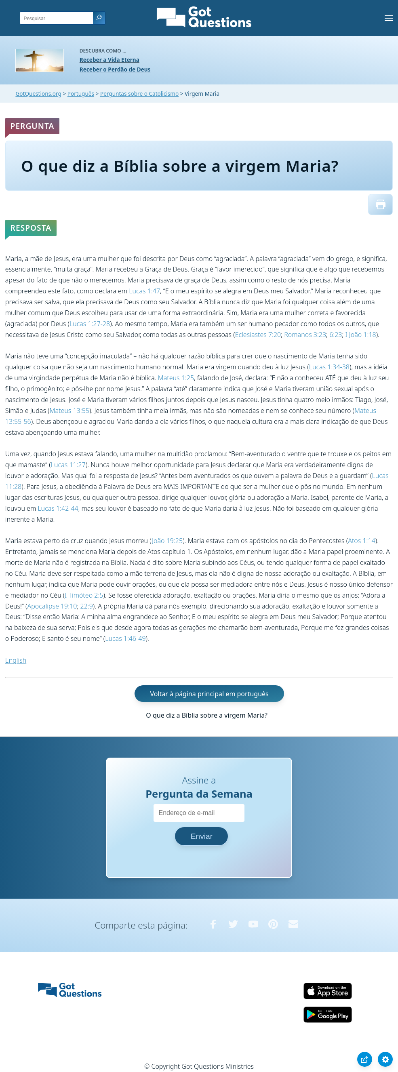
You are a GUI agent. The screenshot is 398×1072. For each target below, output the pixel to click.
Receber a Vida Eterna (109, 59)
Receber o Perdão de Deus (115, 69)
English (15, 660)
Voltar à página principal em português (209, 693)
